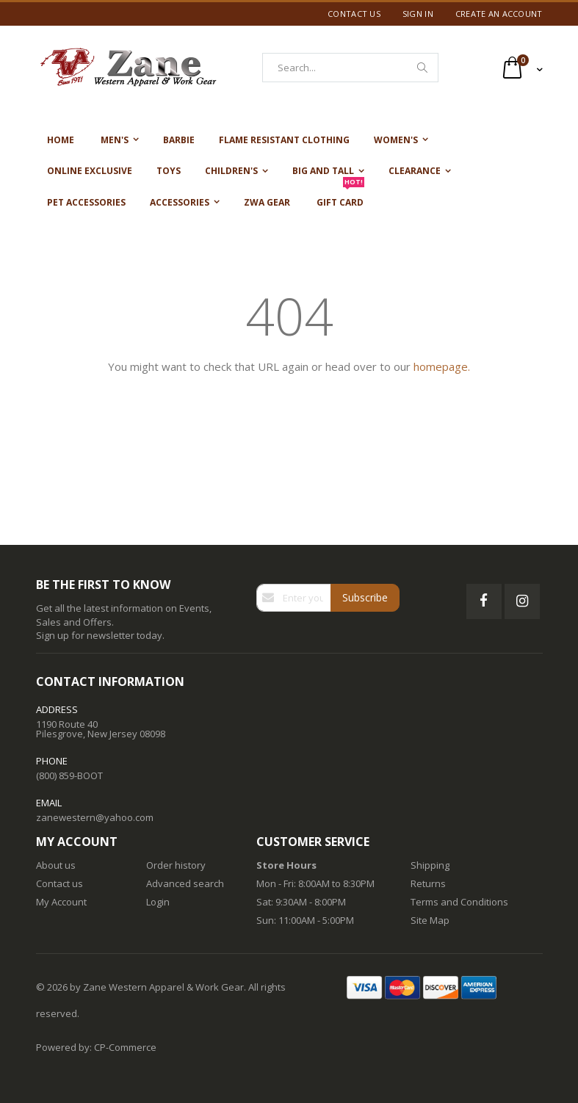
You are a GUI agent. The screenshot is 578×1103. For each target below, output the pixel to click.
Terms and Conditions (459, 901)
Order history (176, 865)
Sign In (417, 13)
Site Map (430, 920)
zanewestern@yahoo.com (94, 817)
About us (56, 865)
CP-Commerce (125, 1047)
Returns (428, 883)
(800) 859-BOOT (69, 775)
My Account (61, 901)
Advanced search (185, 883)
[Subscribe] (365, 598)
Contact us (59, 883)
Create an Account (499, 13)
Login (158, 901)
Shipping (430, 865)
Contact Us (354, 13)
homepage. (441, 366)
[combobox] (350, 67)
